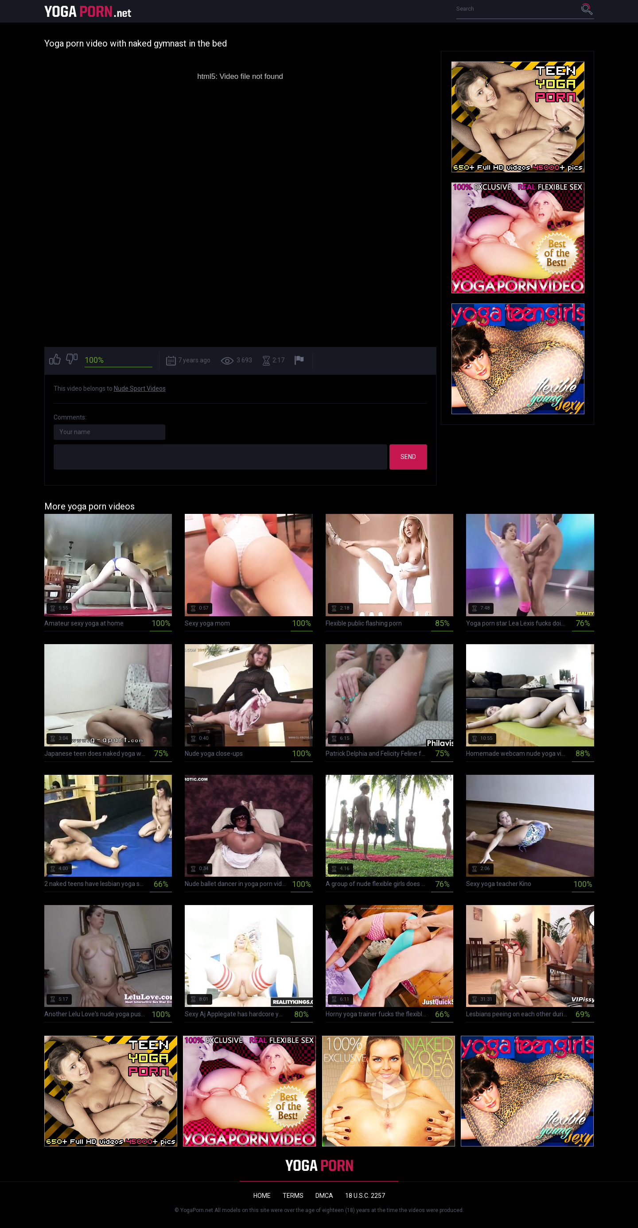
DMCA (324, 1195)
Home (262, 1195)
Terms (293, 1195)
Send (408, 456)
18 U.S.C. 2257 (365, 1195)
